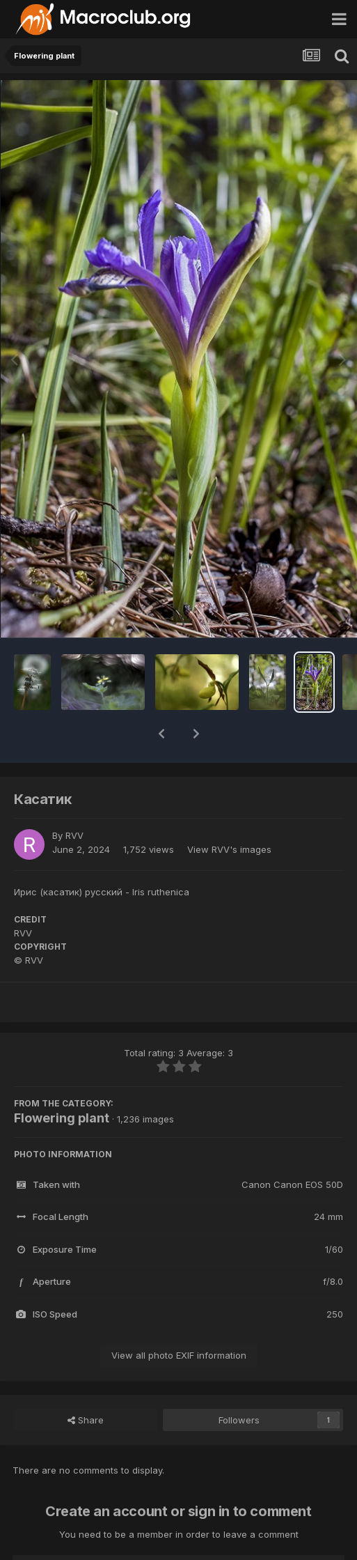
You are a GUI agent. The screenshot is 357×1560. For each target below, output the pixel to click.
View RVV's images (229, 813)
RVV (74, 799)
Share (86, 1383)
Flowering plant (61, 1081)
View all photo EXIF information (178, 1319)
